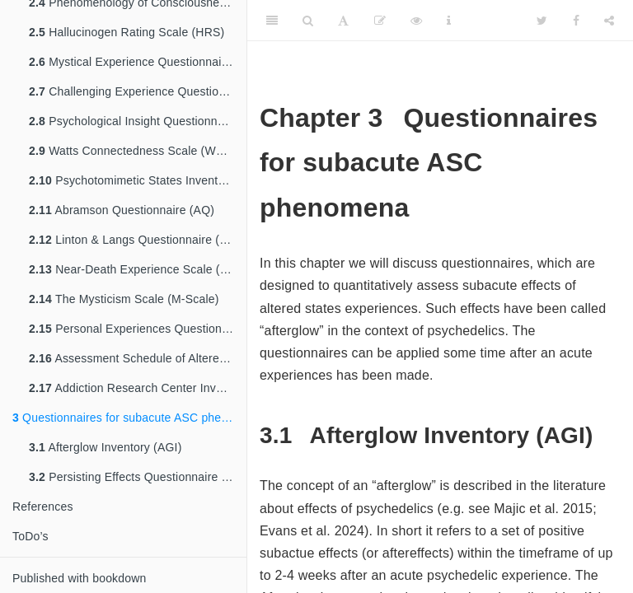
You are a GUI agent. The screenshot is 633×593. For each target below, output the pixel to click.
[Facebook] (576, 20)
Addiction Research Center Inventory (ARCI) (137, 388)
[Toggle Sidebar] (272, 20)
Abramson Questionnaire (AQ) (121, 210)
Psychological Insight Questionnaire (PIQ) (137, 121)
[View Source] (416, 20)
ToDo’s (30, 536)
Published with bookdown (79, 578)
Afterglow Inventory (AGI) (105, 447)
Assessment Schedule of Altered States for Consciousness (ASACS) (137, 358)
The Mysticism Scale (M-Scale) (124, 299)
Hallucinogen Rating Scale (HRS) (126, 32)
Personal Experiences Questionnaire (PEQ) (137, 328)
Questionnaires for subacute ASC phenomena (129, 417)
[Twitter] (542, 20)
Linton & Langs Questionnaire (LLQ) (137, 239)
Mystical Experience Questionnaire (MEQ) (137, 61)
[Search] (308, 20)
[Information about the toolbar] (448, 20)
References (42, 506)
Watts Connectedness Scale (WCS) (133, 150)
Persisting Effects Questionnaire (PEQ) (137, 476)
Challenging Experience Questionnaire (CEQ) (137, 91)
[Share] (609, 20)
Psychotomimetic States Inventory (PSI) (137, 180)
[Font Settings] (343, 20)
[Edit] (380, 20)
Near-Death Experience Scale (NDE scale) (137, 269)
